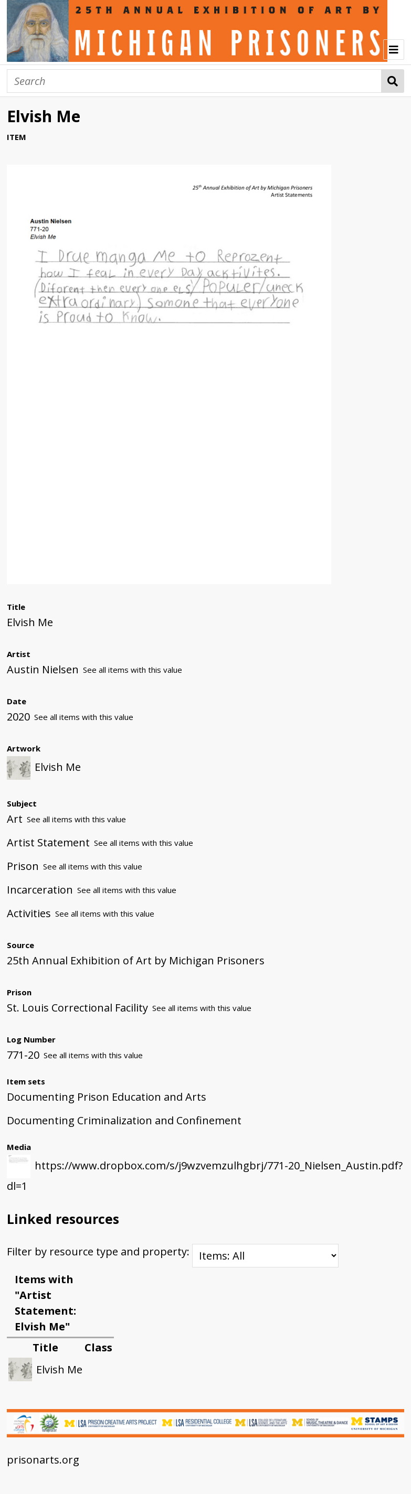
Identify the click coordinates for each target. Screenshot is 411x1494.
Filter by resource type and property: (173, 1251)
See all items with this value (132, 669)
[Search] (194, 81)
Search (393, 81)
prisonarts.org (43, 1460)
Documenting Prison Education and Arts (106, 1097)
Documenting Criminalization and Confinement (124, 1120)
